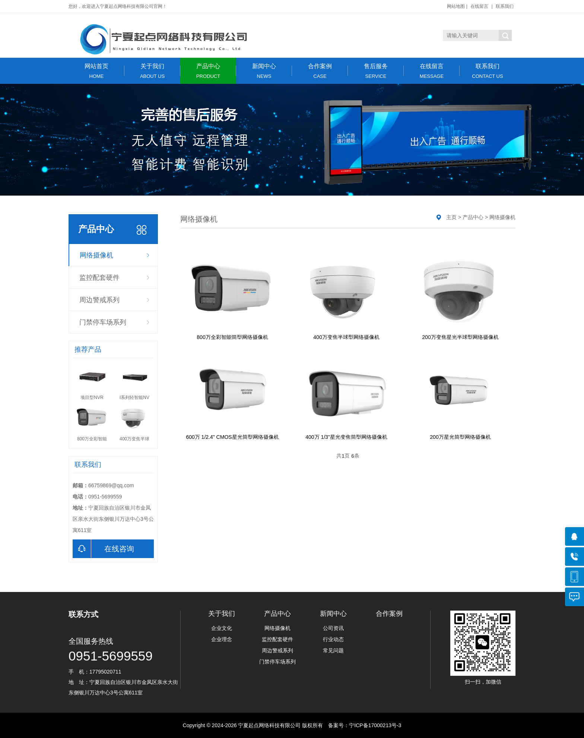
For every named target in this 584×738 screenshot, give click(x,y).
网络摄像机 (96, 255)
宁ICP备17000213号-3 (375, 725)
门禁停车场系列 (102, 322)
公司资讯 (333, 628)
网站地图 (456, 6)
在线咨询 (103, 548)
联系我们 (505, 6)
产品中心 (208, 71)
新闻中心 (264, 71)
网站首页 (96, 71)
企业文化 (221, 628)
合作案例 (320, 71)
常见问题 (333, 650)
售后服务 (376, 71)
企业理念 (221, 639)
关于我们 (152, 71)
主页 (451, 217)
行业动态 (333, 639)
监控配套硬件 (99, 277)
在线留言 (479, 6)
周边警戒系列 (99, 300)
